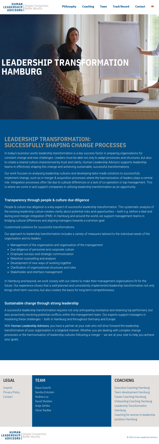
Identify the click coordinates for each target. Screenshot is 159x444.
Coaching (88, 6)
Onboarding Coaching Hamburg (133, 401)
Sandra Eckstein (44, 392)
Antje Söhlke (42, 406)
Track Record (121, 6)
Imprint (7, 388)
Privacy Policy (11, 392)
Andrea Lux (41, 397)
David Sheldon (43, 401)
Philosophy (69, 6)
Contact (140, 6)
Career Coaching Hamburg (130, 397)
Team (103, 6)
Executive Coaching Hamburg (132, 388)
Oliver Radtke (43, 410)
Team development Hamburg (132, 392)
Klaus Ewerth (43, 388)
